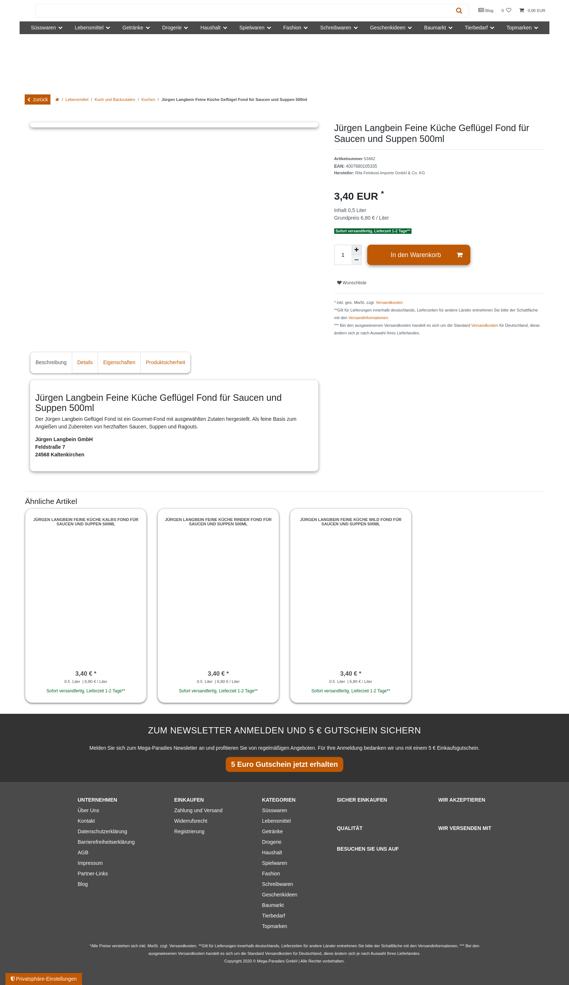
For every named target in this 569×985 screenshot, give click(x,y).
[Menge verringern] (357, 260)
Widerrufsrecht (190, 821)
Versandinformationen (368, 318)
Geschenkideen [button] (387, 27)
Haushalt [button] (210, 27)
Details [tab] (85, 362)
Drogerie (272, 842)
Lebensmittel (76, 99)
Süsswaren (274, 810)
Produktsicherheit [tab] (165, 362)
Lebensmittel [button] (89, 27)
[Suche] (459, 10)
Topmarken (274, 926)
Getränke (272, 831)
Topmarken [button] (519, 27)
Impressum (90, 863)
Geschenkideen (279, 895)
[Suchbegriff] (243, 10)
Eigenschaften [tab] (119, 362)
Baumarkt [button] (435, 27)
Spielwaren (274, 863)
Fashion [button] (292, 27)
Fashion (271, 873)
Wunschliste (352, 282)
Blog (486, 10)
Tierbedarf (273, 916)
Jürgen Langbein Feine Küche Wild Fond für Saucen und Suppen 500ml (351, 521)
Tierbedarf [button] (476, 27)
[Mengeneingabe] (343, 255)
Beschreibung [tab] (51, 362)
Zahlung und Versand (198, 810)
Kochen (148, 99)
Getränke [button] (132, 27)
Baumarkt (273, 905)
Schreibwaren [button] (335, 27)
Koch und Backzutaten (115, 99)
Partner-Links (93, 873)
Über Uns (88, 810)
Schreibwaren (277, 884)
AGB (83, 852)
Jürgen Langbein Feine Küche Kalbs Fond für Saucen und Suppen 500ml (86, 521)
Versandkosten (389, 302)
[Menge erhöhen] (357, 250)
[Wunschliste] (506, 10)
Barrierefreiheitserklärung (106, 842)
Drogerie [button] (172, 27)
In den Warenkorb (427, 255)
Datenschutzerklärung (102, 831)
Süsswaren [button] (43, 27)
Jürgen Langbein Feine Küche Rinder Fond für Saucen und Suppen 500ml (218, 521)
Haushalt (272, 852)
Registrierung (189, 831)
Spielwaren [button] (251, 27)
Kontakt (86, 821)
